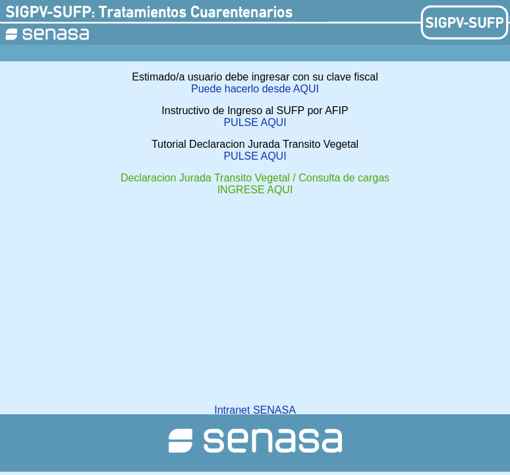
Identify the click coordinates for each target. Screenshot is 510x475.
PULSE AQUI (254, 122)
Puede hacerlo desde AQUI (255, 88)
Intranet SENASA (255, 410)
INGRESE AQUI (255, 189)
